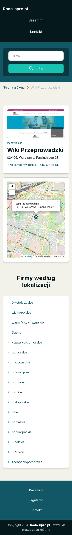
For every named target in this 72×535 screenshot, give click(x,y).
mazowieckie (14, 142)
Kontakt (36, 32)
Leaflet (26, 256)
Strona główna (14, 87)
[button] (36, 217)
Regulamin (36, 500)
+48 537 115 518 (50, 164)
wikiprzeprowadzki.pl (22, 164)
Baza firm (36, 20)
